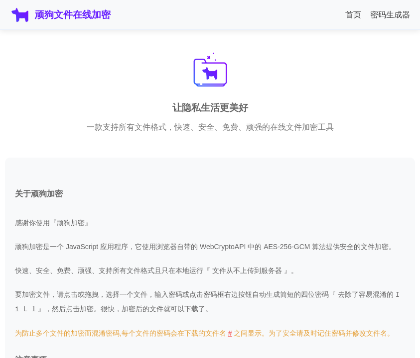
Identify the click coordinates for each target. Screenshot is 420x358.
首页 (353, 14)
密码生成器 (390, 14)
